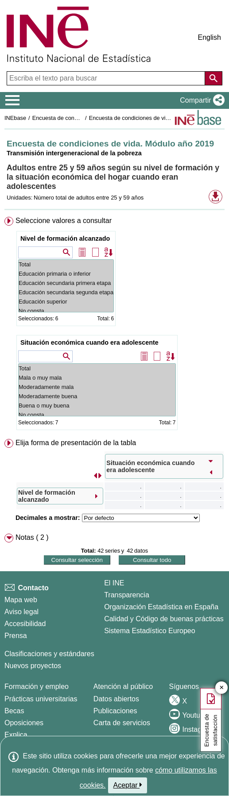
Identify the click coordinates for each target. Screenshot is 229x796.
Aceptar (127, 785)
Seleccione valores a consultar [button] (64, 220)
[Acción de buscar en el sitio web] (213, 78)
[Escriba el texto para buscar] (107, 78)
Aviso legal (21, 611)
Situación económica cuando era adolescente (89, 342)
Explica (15, 734)
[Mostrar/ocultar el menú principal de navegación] (12, 100)
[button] (200, 100)
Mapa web (20, 600)
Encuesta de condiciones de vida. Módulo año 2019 (154, 118)
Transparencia (126, 595)
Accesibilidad (25, 623)
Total (66, 264)
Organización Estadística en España (161, 607)
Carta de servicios (121, 723)
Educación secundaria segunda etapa (66, 292)
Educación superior (66, 301)
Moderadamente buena (97, 396)
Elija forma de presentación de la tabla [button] (76, 442)
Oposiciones (23, 723)
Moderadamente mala (97, 387)
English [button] (209, 37)
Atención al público (123, 686)
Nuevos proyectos (32, 665)
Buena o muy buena (97, 405)
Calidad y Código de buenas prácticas (164, 619)
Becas (14, 711)
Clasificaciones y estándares (49, 654)
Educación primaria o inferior (66, 273)
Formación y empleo (36, 686)
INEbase (15, 118)
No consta (66, 310)
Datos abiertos (116, 699)
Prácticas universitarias (41, 699)
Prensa (15, 635)
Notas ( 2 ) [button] (32, 537)
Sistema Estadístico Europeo (149, 630)
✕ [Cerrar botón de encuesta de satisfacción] (221, 687)
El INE (114, 583)
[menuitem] (114, 325)
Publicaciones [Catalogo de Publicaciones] (115, 711)
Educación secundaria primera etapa (66, 283)
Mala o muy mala (97, 377)
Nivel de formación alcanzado (65, 238)
